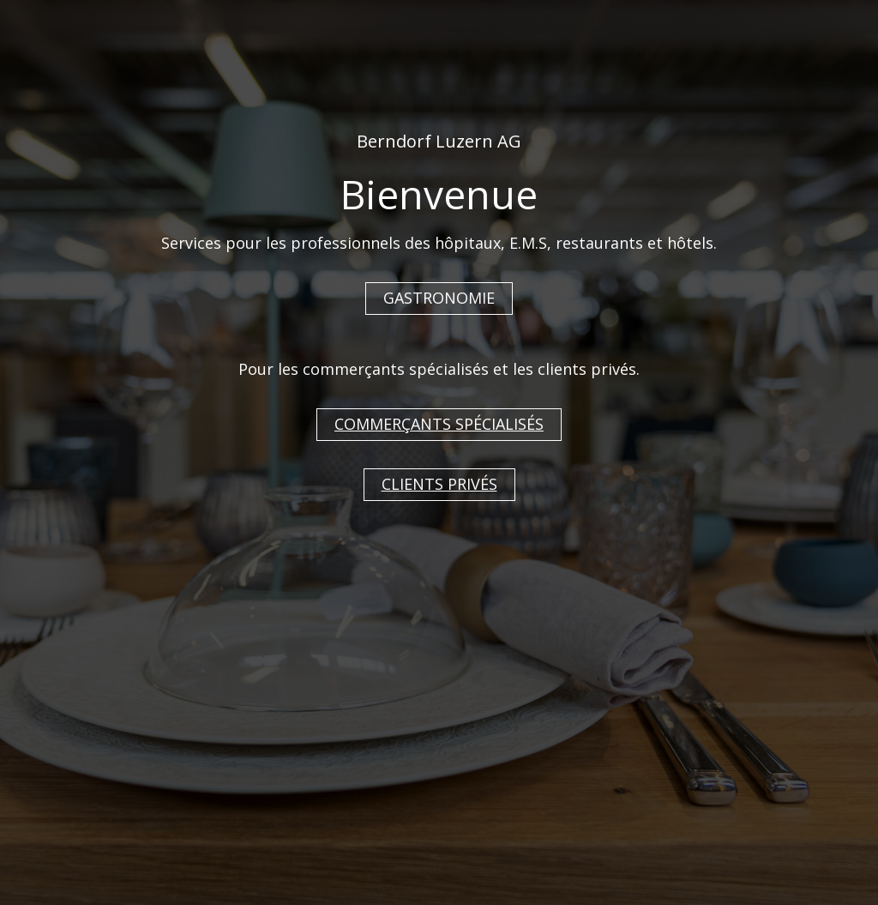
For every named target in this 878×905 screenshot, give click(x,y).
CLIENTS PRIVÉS (439, 484)
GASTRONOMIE (439, 297)
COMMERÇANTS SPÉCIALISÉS (439, 423)
